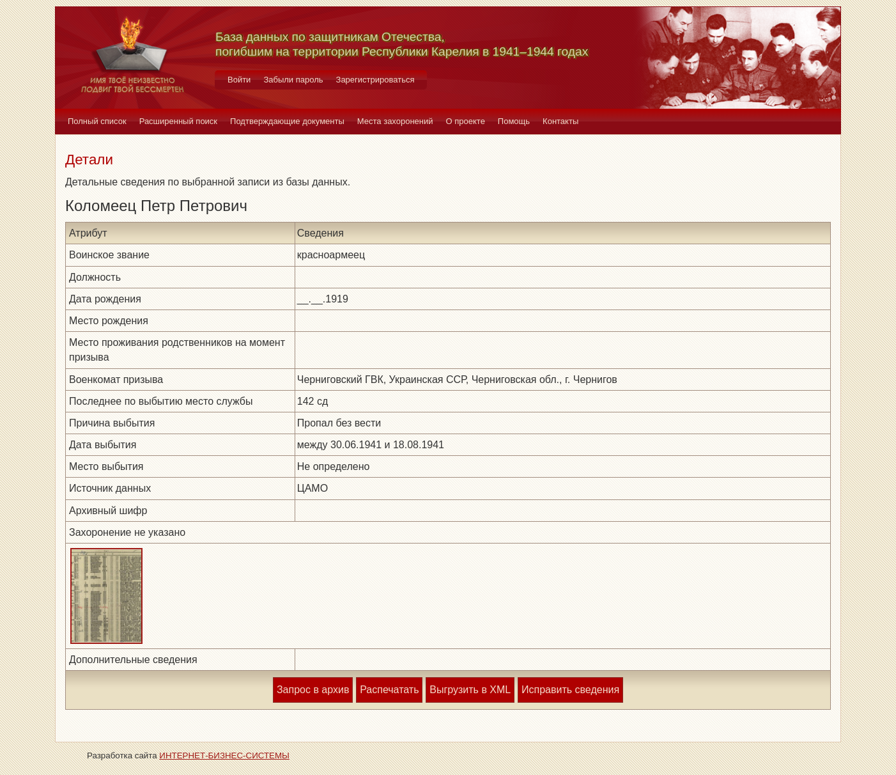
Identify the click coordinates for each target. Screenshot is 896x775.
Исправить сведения (570, 689)
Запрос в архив (313, 689)
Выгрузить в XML (470, 689)
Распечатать (389, 689)
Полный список (97, 121)
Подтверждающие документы (287, 121)
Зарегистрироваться (375, 79)
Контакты (560, 121)
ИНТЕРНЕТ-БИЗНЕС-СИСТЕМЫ (224, 755)
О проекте (465, 121)
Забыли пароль (293, 79)
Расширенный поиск (178, 121)
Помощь (514, 121)
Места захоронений (395, 121)
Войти (239, 79)
